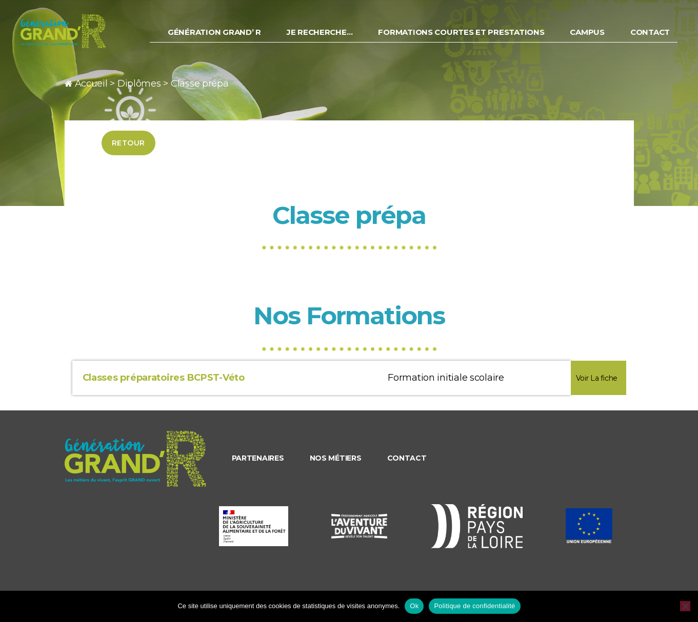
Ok (414, 606)
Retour (128, 143)
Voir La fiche (597, 378)
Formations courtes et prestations (463, 38)
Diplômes (139, 83)
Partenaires (258, 458)
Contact (650, 38)
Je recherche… (322, 38)
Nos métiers (336, 458)
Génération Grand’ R (219, 38)
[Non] (685, 606)
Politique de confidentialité (474, 606)
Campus (588, 38)
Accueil (91, 83)
